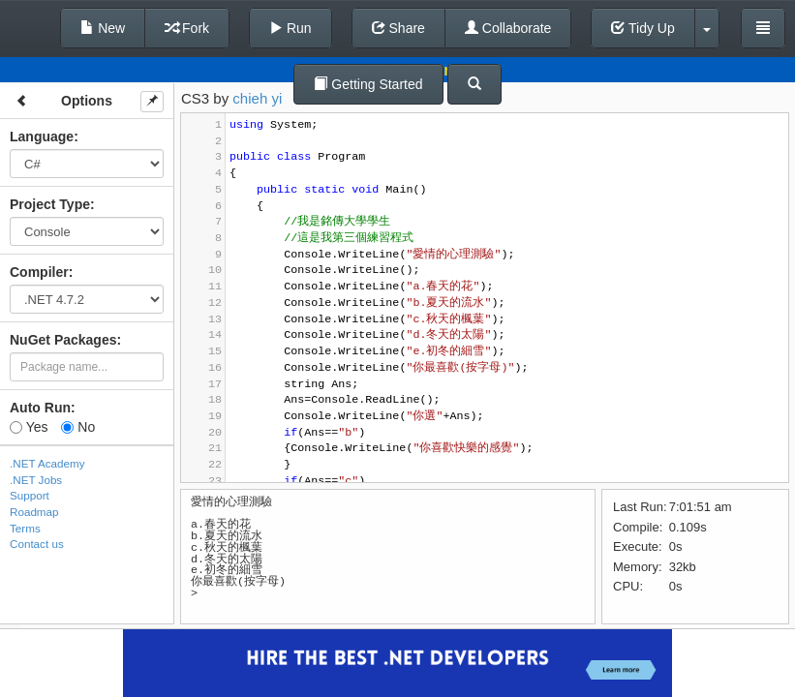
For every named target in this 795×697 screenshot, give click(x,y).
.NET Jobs (36, 479)
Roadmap (34, 511)
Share (398, 28)
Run (290, 28)
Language (42, 136)
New (102, 28)
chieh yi (257, 98)
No (78, 427)
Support (29, 495)
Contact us (37, 543)
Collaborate (508, 28)
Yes (28, 427)
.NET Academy (47, 463)
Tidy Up (642, 28)
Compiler (39, 272)
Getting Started (368, 84)
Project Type (50, 204)
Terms (25, 528)
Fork (187, 28)
